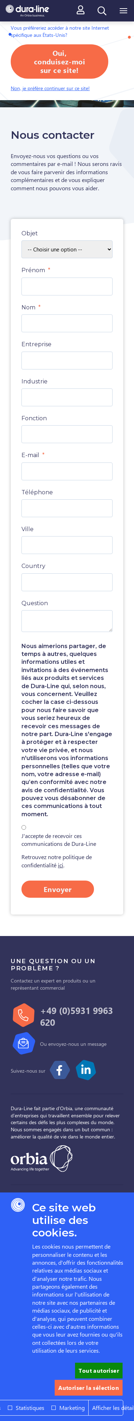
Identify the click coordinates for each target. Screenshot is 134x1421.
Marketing (72, 1407)
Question (34, 603)
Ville (27, 529)
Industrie (34, 381)
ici (60, 865)
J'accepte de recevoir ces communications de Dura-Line (58, 839)
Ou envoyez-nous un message (73, 1043)
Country (33, 566)
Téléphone (37, 492)
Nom (28, 307)
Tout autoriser (99, 1370)
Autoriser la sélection (88, 1387)
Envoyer (58, 889)
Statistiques (30, 1407)
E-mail (30, 455)
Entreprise (36, 344)
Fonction (34, 418)
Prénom (33, 270)
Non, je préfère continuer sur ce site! (50, 88)
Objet (29, 233)
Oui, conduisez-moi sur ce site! (59, 61)
